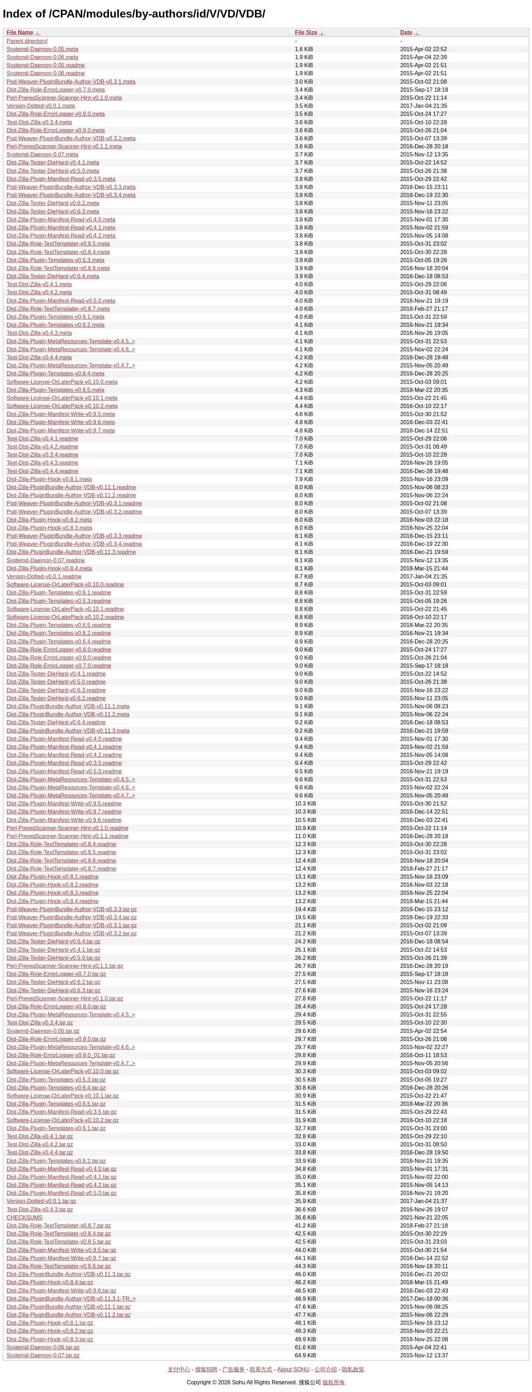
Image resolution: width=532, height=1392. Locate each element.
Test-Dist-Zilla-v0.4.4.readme (42, 471)
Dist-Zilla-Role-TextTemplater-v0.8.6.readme (61, 861)
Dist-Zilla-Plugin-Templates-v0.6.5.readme (59, 625)
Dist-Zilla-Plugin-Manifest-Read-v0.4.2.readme (64, 755)
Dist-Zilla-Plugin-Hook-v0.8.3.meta (49, 528)
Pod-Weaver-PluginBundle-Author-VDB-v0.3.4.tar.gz (72, 917)
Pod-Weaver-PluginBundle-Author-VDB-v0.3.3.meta (71, 187)
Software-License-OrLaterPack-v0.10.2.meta (62, 406)
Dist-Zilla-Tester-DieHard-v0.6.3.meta (53, 212)
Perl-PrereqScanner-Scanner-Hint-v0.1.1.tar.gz (65, 966)
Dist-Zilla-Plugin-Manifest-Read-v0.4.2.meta (61, 236)
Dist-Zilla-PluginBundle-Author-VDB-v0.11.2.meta (68, 714)
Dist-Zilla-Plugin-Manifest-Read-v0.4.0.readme (64, 739)
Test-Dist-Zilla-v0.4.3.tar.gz (40, 1209)
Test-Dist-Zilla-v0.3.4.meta (39, 122)
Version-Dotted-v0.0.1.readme (44, 576)
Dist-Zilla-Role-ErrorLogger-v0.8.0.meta (56, 114)
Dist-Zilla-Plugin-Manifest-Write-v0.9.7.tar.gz (61, 1258)
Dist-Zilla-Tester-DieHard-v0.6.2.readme (56, 698)
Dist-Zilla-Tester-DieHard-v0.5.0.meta (53, 171)
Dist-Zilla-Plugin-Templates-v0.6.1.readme (59, 593)
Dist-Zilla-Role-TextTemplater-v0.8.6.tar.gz (59, 1266)
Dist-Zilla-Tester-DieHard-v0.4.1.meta (53, 163)
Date (406, 32)
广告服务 (233, 1369)
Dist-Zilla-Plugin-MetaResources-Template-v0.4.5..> (71, 341)
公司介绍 (326, 1369)
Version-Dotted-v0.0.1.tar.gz (41, 1201)
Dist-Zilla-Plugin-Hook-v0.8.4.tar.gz (50, 1282)
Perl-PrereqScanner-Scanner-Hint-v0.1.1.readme (68, 836)
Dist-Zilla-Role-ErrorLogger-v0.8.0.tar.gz (56, 1007)
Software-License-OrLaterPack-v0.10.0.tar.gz (63, 1071)
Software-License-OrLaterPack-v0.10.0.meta (62, 382)
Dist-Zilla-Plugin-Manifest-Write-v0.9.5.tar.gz (61, 1250)
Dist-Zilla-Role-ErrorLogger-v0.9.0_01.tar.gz (61, 1055)
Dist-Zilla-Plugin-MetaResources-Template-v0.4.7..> (71, 365)
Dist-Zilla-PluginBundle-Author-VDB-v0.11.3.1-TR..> (71, 1299)
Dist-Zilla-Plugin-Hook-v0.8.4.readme (52, 901)
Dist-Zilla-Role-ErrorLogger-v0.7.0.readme (59, 666)
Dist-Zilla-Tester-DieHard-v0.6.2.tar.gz (54, 982)
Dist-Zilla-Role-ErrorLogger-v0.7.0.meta (56, 90)
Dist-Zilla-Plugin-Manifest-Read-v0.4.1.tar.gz (62, 1177)
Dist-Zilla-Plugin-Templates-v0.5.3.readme (59, 601)
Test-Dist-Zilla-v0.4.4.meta (39, 357)
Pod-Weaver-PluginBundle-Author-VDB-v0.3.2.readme (74, 512)
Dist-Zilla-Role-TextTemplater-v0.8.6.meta (58, 268)
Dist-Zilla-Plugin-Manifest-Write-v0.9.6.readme (64, 820)
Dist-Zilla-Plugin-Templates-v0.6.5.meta (55, 390)
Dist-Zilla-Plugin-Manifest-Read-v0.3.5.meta (61, 179)
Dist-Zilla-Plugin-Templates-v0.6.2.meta (55, 325)
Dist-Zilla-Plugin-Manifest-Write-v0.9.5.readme (64, 804)
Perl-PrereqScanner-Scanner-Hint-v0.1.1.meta (64, 146)
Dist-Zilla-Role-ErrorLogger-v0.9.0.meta (56, 130)
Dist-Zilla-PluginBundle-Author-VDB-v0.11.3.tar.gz (69, 1274)
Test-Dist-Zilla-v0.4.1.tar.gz (40, 1136)
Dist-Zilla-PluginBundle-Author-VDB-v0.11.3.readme (71, 552)
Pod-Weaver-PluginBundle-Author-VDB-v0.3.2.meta (71, 138)
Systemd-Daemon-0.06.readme (46, 73)
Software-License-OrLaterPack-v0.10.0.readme (65, 585)
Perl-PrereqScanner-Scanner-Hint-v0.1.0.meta (64, 98)
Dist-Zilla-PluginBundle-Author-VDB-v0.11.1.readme (71, 487)
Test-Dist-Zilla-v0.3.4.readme (42, 455)
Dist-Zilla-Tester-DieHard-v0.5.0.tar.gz (54, 958)
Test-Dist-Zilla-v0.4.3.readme (42, 463)
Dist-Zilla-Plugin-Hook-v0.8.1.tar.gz (50, 1323)
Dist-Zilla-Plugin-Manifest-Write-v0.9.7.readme (64, 812)
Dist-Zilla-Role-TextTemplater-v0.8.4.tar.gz (59, 1234)
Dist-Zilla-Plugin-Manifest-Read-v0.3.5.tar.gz (62, 1112)
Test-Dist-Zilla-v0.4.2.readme (42, 447)
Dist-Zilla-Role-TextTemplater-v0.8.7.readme (61, 869)
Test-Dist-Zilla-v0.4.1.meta (39, 284)
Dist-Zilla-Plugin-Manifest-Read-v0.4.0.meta (61, 220)
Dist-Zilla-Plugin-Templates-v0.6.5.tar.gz (56, 1104)
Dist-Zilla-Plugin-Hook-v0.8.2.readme (52, 885)
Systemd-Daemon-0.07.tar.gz (43, 1355)
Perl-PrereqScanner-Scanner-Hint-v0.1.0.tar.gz (65, 998)
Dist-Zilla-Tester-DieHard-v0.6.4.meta (53, 276)
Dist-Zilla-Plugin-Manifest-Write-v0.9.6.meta (61, 422)
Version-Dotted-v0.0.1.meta (41, 106)
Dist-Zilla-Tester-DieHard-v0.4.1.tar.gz (54, 950)
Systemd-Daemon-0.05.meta (42, 49)
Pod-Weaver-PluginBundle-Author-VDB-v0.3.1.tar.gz (72, 925)
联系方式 (261, 1369)
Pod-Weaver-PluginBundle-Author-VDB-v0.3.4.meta (71, 195)
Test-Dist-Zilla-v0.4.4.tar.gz (40, 1152)
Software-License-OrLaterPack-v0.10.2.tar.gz (63, 1120)
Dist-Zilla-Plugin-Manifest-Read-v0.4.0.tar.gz (62, 1169)
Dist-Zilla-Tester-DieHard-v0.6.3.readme (56, 690)
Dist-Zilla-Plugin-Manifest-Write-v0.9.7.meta (61, 431)
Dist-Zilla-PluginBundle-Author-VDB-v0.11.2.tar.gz (69, 1315)
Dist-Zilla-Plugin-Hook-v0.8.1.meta (49, 479)
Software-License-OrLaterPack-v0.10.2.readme (65, 617)
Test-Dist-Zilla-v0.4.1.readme (42, 439)
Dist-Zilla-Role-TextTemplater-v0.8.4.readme (61, 844)
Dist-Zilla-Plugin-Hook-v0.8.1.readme (52, 877)
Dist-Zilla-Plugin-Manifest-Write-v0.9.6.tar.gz (61, 1291)
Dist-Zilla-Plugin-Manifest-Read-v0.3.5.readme (64, 763)
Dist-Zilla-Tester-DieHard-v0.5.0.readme (56, 682)
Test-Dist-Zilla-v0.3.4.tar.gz (40, 1023)
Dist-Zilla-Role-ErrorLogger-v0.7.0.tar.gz (56, 974)
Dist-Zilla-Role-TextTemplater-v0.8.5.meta (58, 244)
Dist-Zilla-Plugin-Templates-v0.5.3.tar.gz (56, 1080)
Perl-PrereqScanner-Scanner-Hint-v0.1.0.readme (68, 828)
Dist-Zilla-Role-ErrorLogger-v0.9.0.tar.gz (56, 1039)
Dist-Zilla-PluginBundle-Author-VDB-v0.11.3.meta (68, 731)
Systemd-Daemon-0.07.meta (42, 154)
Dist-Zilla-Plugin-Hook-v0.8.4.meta (49, 568)
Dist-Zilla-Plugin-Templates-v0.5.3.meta (55, 260)
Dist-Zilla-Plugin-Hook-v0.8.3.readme (52, 893)
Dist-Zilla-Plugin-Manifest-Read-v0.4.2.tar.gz (62, 1185)
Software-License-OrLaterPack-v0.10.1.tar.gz (63, 1096)
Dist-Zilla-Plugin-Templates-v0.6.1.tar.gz (56, 1128)
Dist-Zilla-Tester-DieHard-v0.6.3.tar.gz (54, 990)
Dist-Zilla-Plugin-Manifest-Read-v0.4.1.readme (64, 747)
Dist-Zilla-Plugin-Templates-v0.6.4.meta (55, 374)
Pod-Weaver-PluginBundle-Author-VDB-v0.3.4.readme (74, 544)
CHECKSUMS (24, 1218)
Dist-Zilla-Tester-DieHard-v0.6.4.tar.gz (54, 941)
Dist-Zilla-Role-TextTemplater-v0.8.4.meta (58, 252)
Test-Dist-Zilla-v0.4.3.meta (39, 333)
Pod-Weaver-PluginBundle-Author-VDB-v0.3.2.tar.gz (72, 933)
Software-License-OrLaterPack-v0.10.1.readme (65, 609)
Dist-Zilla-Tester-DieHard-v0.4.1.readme (56, 674)
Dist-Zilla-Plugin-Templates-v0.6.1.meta (55, 317)
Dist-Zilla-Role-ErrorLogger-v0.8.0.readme (59, 650)
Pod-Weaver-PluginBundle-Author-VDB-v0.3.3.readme (74, 536)
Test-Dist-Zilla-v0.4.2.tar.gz (40, 1144)
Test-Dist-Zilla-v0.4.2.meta (39, 292)
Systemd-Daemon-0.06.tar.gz (43, 1347)
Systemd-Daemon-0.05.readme (46, 65)
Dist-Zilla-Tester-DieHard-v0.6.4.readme (56, 722)
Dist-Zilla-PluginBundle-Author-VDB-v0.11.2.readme (71, 495)
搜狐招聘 (206, 1369)
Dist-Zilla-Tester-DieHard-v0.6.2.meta (53, 203)
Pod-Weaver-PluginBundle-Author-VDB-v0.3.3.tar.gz (72, 909)
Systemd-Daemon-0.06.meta (42, 57)
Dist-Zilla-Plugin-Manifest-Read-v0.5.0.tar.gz (62, 1193)
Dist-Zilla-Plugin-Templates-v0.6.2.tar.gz (56, 1161)
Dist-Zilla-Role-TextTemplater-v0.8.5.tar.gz (59, 1242)
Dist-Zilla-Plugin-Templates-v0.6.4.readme (59, 642)
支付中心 (179, 1369)
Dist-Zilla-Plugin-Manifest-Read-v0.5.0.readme (64, 771)
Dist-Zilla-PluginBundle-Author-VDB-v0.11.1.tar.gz (69, 1307)
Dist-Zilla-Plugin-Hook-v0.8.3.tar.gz (50, 1339)
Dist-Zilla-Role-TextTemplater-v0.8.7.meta (58, 309)
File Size (306, 32)
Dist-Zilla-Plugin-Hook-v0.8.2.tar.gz (50, 1331)
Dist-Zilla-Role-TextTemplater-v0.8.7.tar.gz (59, 1226)
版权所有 (334, 1382)
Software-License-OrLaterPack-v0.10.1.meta (62, 398)
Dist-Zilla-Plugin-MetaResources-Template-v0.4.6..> (71, 349)
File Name (20, 32)
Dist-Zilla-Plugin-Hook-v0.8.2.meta (49, 520)
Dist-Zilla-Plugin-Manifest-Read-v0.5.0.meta (61, 301)
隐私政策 (353, 1369)
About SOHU (293, 1369)
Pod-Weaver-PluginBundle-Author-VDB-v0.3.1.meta (71, 82)
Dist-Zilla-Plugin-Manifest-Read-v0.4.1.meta (61, 228)
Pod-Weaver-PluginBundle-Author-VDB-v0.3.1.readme (74, 503)
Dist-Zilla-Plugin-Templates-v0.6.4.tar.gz (56, 1088)
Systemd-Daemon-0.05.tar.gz (43, 1031)
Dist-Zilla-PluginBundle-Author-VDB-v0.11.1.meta (68, 706)
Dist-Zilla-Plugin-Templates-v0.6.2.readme (59, 633)
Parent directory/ (27, 41)
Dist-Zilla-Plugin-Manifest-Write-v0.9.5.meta (61, 414)
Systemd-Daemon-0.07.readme (46, 560)
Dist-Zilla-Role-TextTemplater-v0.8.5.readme (61, 852)
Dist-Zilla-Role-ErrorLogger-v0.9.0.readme (59, 658)
